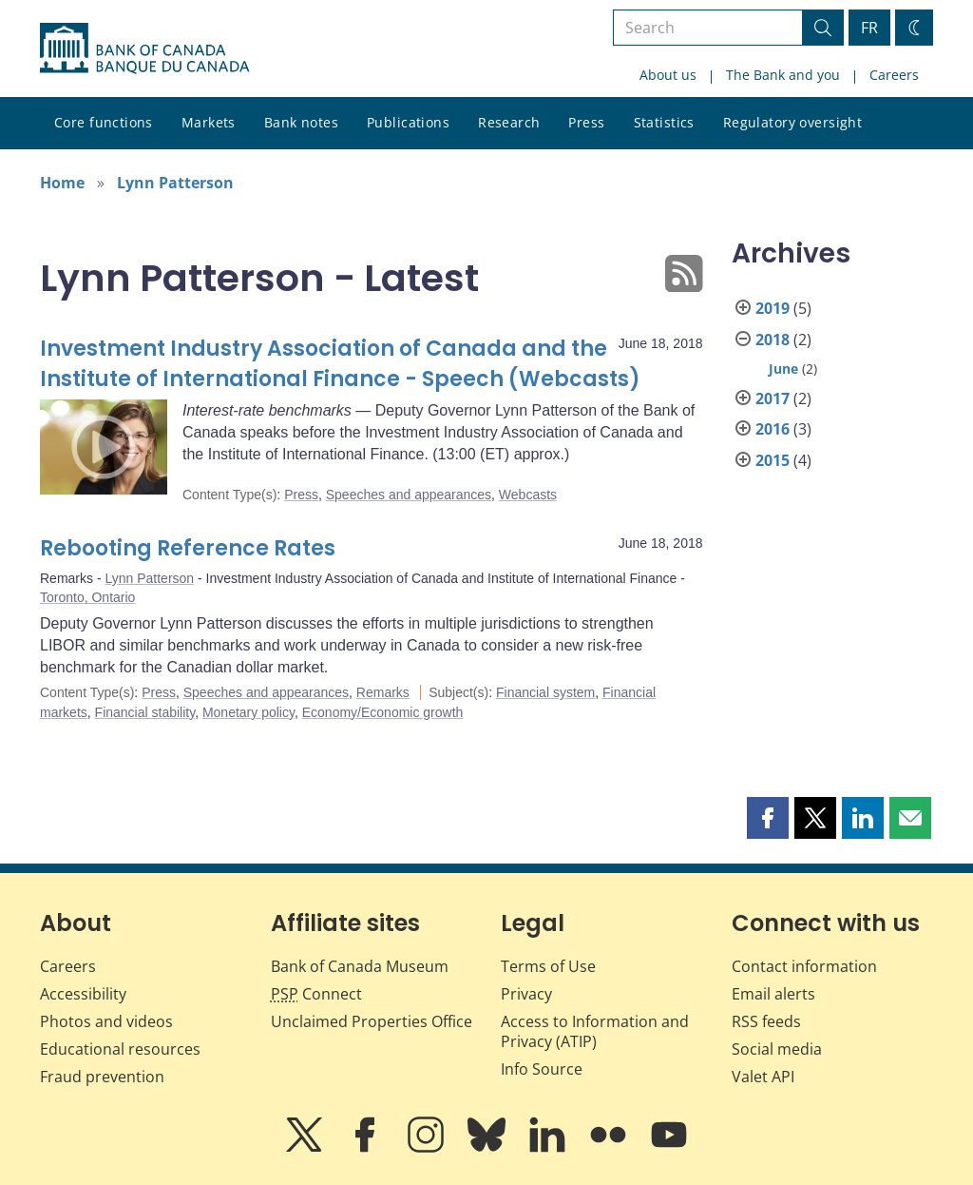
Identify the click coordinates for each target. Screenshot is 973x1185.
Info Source (541, 1069)
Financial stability (145, 712)
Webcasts (528, 494)
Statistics (664, 122)
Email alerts (773, 993)
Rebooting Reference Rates (187, 548)
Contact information (804, 966)
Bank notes (301, 122)
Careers (894, 75)
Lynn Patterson (175, 182)
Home (62, 182)
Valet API (763, 1076)
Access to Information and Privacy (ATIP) (595, 1031)
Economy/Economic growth (383, 712)
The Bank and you (783, 75)
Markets (208, 122)
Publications (408, 122)
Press (586, 122)
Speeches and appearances (408, 494)
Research (509, 122)
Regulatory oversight (792, 122)
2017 (772, 398)
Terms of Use (548, 966)
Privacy (526, 993)
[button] (768, 818)
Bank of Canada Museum (359, 966)
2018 (772, 339)
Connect (316, 993)
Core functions (103, 122)
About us (667, 75)
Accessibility (83, 993)
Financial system (545, 692)
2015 (772, 460)
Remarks (383, 692)
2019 (772, 308)
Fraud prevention (102, 1076)
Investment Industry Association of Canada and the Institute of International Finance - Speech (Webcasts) (340, 364)
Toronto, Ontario (87, 597)
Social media (777, 1049)
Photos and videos (106, 1021)
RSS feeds (766, 1021)
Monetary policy (248, 712)
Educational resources (120, 1049)
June (783, 368)
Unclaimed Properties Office (371, 1021)
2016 (772, 428)
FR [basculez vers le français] (869, 27)
